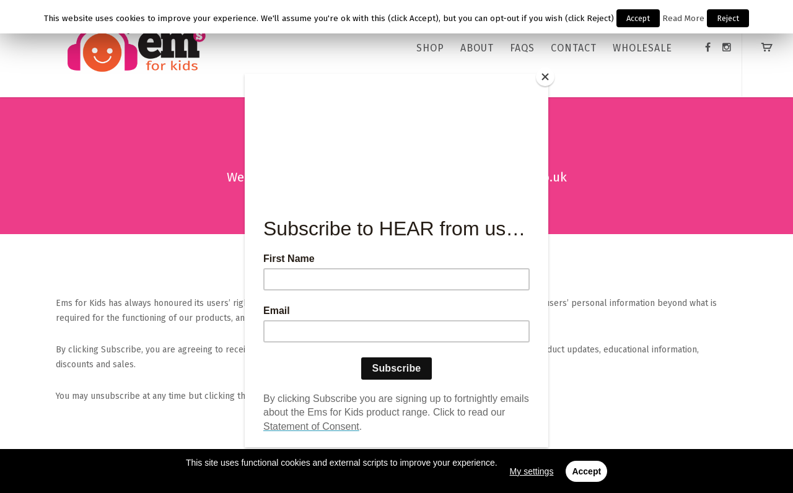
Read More (683, 19)
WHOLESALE (642, 48)
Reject (728, 18)
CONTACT (574, 48)
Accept (638, 18)
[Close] (545, 77)
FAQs (522, 48)
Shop (430, 48)
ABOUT (477, 48)
